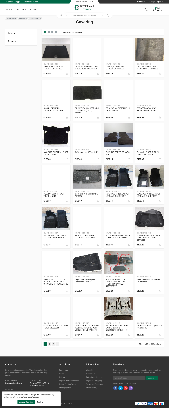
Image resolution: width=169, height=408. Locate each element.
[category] (45, 32)
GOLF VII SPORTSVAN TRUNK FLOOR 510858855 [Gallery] (56, 327)
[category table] (56, 32)
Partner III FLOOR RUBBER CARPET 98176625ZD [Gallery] (148, 153)
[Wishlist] (147, 9)
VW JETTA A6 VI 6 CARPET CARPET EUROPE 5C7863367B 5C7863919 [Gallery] (117, 328)
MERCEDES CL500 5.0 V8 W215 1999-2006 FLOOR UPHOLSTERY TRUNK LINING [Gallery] (56, 281)
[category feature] (52, 32)
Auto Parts (23, 18)
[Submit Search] (107, 15)
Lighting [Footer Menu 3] (62, 377)
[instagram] (131, 388)
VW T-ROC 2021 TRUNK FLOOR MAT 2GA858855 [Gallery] (85, 236)
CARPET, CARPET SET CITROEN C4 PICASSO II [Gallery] (116, 67)
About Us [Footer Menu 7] (89, 370)
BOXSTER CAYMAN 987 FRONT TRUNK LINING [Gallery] (146, 109)
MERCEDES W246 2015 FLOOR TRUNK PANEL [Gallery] (53, 67)
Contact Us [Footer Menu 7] (90, 374)
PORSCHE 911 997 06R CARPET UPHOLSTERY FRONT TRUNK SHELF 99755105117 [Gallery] (115, 282)
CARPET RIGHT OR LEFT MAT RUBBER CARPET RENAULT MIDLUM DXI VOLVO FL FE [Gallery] (87, 328)
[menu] (10, 9)
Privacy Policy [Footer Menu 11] (91, 388)
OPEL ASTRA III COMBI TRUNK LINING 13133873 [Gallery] (147, 67)
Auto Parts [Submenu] (21, 9)
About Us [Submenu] (33, 9)
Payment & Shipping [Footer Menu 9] (94, 381)
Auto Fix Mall (11, 18)
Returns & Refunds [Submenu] (31, 2)
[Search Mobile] (61, 15)
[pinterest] (126, 388)
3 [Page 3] (53, 344)
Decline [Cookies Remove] (40, 402)
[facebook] (115, 388)
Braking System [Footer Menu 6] (65, 388)
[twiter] (120, 388)
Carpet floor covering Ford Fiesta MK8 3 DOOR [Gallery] (85, 280)
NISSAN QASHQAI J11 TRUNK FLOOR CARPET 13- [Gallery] (55, 109)
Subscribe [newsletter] (152, 378)
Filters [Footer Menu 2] (61, 374)
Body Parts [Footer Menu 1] (63, 370)
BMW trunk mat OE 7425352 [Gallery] (86, 152)
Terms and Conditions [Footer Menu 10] (94, 384)
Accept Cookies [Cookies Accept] (26, 402)
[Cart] (157, 9)
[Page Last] (57, 344)
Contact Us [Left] (141, 2)
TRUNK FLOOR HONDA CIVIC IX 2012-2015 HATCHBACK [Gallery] (87, 67)
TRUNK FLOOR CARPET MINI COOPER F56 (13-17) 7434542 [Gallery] (87, 110)
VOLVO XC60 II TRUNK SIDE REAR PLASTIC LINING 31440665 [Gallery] (148, 237)
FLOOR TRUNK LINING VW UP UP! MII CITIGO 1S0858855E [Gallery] (118, 236)
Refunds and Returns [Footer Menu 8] (94, 377)
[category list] (49, 32)
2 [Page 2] (49, 344)
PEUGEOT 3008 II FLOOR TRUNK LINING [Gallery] (54, 195)
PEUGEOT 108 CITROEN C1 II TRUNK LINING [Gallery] (118, 109)
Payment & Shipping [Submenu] (13, 2)
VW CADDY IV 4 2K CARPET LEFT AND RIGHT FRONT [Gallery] (117, 195)
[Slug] (56, 49)
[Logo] (84, 6)
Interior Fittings (35, 18)
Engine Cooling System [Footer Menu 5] (68, 384)
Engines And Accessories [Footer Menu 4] (69, 381)
